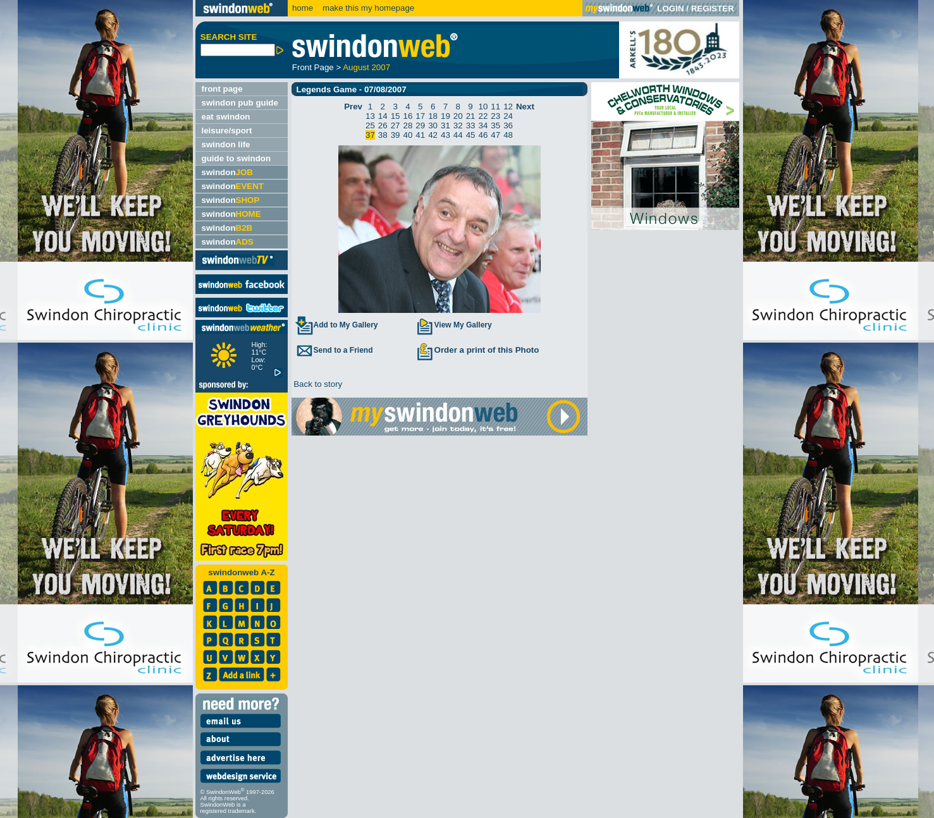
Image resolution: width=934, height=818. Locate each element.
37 (370, 135)
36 (508, 125)
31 (445, 125)
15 (395, 116)
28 (408, 125)
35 (495, 125)
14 (383, 116)
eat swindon (226, 116)
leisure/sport (227, 130)
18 (433, 116)
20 (458, 116)
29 (420, 125)
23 (495, 116)
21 (471, 116)
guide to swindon (236, 158)
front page (222, 89)
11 (495, 106)
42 (433, 135)
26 (383, 125)
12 (508, 106)
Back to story (317, 384)
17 (420, 116)
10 (483, 106)
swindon (227, 172)
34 (483, 125)
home (302, 8)
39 (395, 135)
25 (370, 125)
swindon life (226, 144)
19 (445, 116)
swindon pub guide (240, 102)
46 (483, 135)
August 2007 (366, 67)
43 (445, 135)
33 (471, 125)
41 (420, 135)
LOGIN (670, 8)
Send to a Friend (334, 350)
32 (458, 125)
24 (508, 116)
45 (471, 135)
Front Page (313, 67)
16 (408, 116)
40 (408, 135)
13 (370, 116)
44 (458, 135)
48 (508, 135)
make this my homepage (367, 8)
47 (495, 135)
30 (433, 125)
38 (383, 135)
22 (483, 116)
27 (395, 125)
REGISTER (712, 8)
